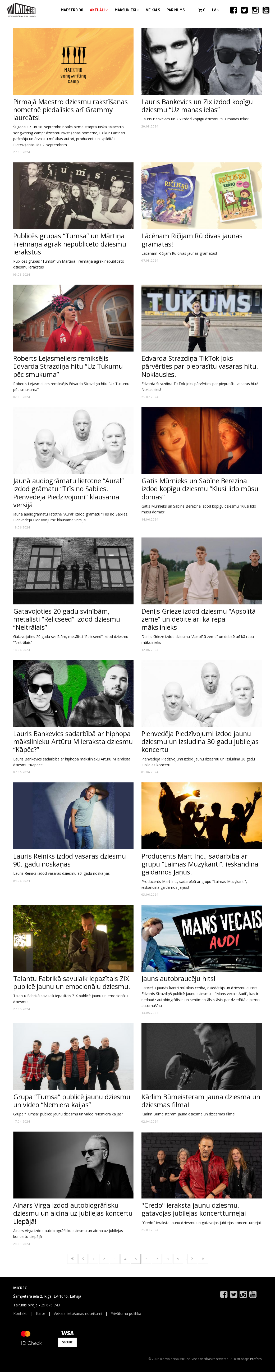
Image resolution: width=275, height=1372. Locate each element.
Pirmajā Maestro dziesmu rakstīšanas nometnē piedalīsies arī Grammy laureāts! (70, 109)
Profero (256, 1359)
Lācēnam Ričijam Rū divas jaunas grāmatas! (191, 239)
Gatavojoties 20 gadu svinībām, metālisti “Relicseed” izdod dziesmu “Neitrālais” (66, 619)
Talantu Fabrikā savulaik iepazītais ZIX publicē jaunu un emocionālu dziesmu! (71, 982)
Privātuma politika (126, 1313)
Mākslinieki (127, 9)
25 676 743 (50, 1304)
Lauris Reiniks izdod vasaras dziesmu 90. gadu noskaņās (69, 859)
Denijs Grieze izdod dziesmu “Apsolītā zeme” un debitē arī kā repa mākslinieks (198, 619)
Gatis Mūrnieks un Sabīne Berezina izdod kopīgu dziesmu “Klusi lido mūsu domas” (199, 488)
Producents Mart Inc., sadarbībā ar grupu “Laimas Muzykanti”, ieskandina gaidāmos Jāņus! (199, 863)
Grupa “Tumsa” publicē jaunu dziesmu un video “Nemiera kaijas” (71, 1100)
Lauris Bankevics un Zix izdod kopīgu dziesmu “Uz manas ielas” (197, 105)
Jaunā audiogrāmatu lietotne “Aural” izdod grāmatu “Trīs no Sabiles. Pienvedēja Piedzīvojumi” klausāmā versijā (68, 492)
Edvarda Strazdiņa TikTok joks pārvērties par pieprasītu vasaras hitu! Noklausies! (199, 366)
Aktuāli (99, 9)
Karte (40, 1313)
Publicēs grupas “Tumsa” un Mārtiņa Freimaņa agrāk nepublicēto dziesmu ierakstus (69, 243)
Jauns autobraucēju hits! (178, 978)
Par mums (176, 9)
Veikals (153, 9)
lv (215, 9)
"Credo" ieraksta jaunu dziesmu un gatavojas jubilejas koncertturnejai (201, 1222)
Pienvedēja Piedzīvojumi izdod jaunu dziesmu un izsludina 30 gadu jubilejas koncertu (200, 741)
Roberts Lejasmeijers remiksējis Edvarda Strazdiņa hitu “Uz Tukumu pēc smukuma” (68, 366)
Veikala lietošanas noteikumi (78, 1313)
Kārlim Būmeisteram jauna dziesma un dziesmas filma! (200, 1100)
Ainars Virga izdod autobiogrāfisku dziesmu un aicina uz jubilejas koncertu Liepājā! (72, 1213)
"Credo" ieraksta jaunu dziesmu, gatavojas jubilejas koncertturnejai (193, 1209)
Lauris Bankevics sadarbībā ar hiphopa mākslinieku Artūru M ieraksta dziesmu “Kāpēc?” (73, 741)
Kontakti (20, 1313)
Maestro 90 (72, 9)
